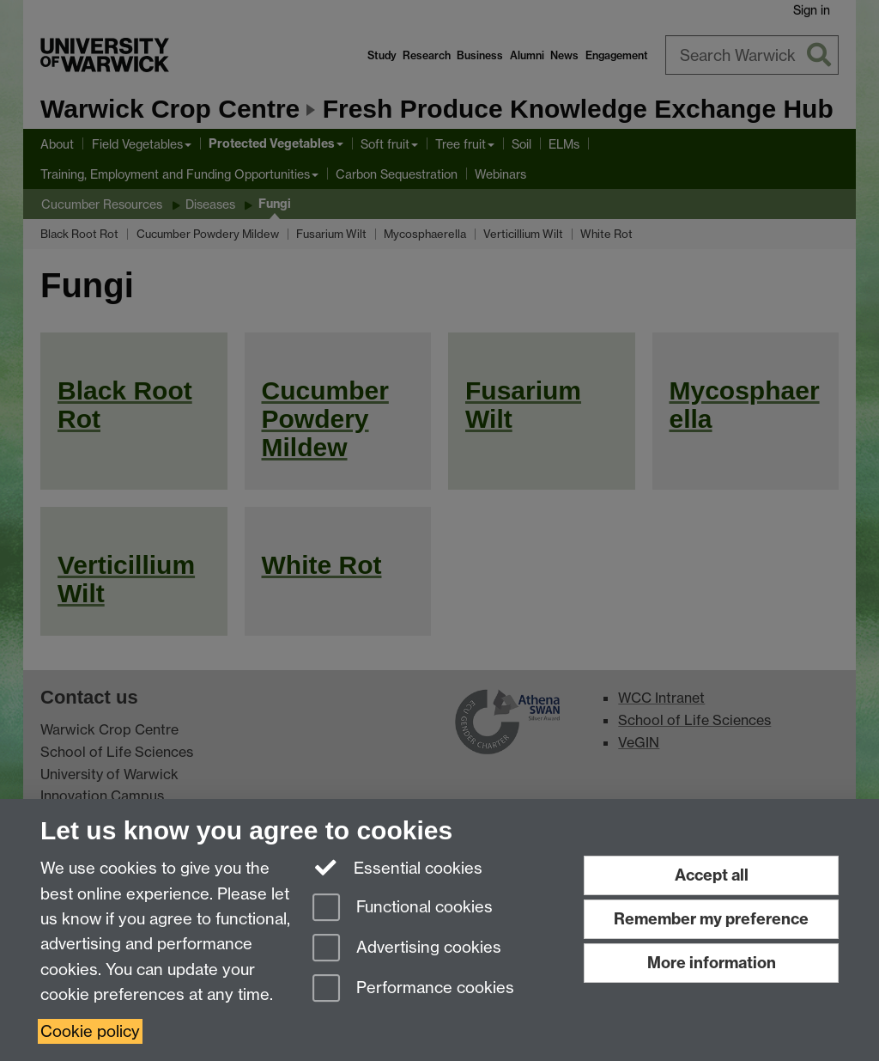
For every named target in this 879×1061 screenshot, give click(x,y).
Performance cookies (413, 989)
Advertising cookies (406, 949)
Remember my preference (711, 919)
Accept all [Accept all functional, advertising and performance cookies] (712, 875)
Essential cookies (397, 867)
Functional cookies (402, 908)
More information (711, 963)
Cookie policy (90, 1031)
